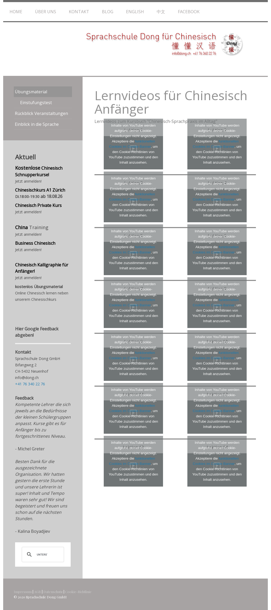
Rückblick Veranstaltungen (41, 113)
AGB (37, 591)
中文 (161, 12)
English (135, 12)
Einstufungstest (36, 102)
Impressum (23, 591)
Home (16, 12)
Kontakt (79, 12)
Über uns (45, 12)
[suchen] (42, 554)
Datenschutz (53, 591)
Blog (107, 12)
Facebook (189, 12)
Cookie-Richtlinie (78, 591)
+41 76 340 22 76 (30, 383)
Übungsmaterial (31, 92)
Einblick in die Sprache (37, 124)
